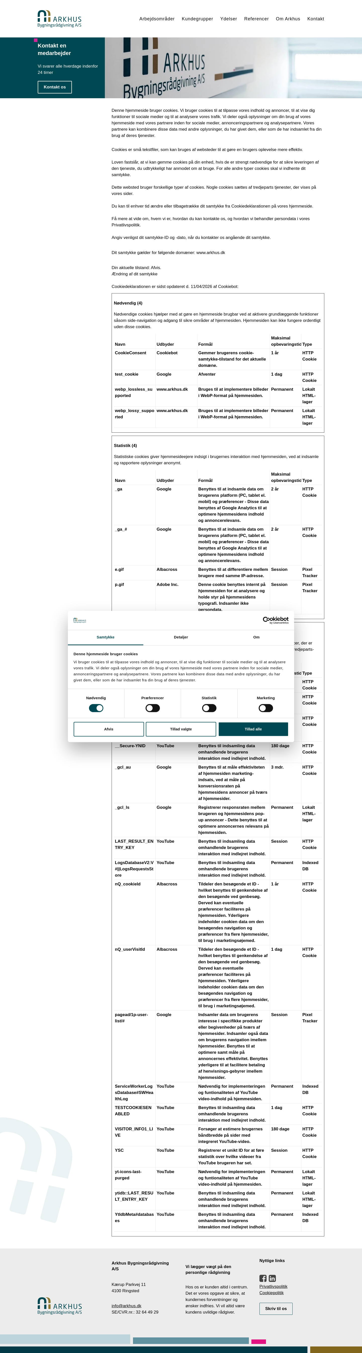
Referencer (256, 18)
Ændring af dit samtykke (134, 274)
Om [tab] (256, 637)
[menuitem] (159, 18)
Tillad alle (253, 729)
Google (164, 374)
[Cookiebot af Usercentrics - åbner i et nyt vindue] (267, 620)
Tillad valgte (181, 729)
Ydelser (228, 18)
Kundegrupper (197, 18)
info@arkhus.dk (126, 1306)
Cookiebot (227, 286)
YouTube (165, 745)
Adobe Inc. (167, 584)
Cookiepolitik (271, 1292)
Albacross (167, 569)
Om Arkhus (288, 18)
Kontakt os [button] (55, 87)
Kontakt (315, 18)
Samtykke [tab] (106, 637)
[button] (262, 1280)
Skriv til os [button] (276, 1308)
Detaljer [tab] (181, 637)
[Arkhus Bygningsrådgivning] (59, 18)
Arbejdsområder (157, 18)
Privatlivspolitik (273, 1286)
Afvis (108, 729)
